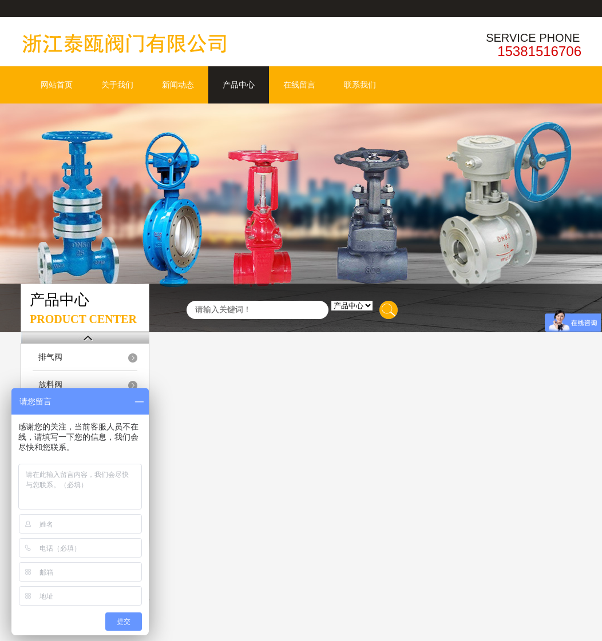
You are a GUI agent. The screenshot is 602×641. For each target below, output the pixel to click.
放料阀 (50, 384)
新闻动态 (178, 85)
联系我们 (360, 85)
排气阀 (50, 357)
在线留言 (299, 85)
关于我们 (117, 85)
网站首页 (57, 85)
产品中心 (239, 85)
